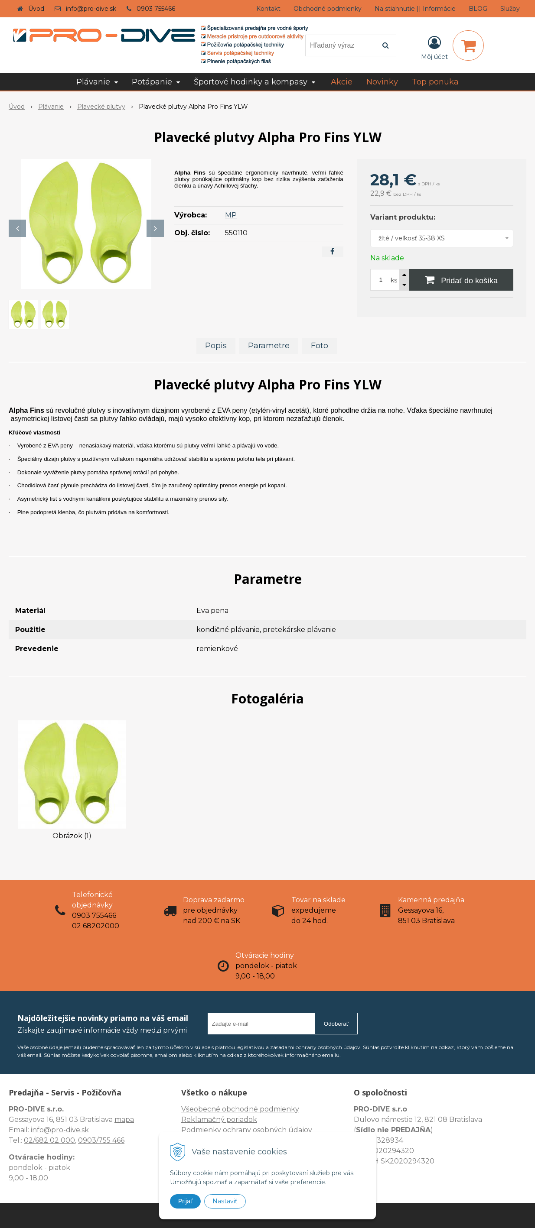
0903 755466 (156, 9)
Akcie (341, 82)
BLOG (478, 9)
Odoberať (336, 1024)
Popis (216, 345)
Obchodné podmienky (328, 9)
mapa (124, 1119)
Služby (510, 9)
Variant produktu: (402, 217)
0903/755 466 (101, 1140)
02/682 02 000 (49, 1140)
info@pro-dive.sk (91, 9)
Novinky (382, 82)
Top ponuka (435, 82)
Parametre (269, 345)
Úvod (36, 9)
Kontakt (268, 9)
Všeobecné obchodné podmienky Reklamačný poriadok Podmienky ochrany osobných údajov (246, 1119)
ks (394, 280)
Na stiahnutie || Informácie (415, 9)
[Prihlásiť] (434, 47)
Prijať (185, 1201)
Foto (319, 345)
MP (231, 215)
